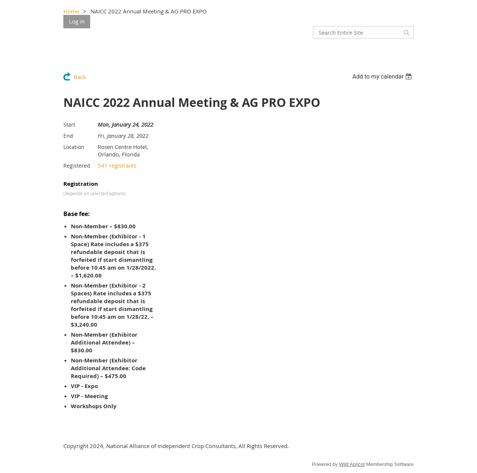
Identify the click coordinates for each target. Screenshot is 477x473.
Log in (77, 21)
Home (71, 11)
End (68, 135)
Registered (76, 165)
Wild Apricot (352, 464)
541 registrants (117, 165)
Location (73, 146)
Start (69, 124)
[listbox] (383, 76)
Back (80, 76)
